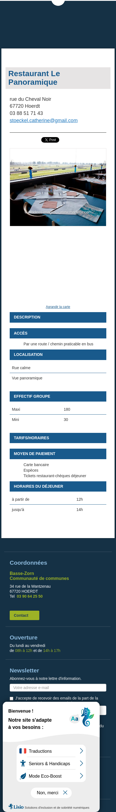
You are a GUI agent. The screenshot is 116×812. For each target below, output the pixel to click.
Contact (21, 615)
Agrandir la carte (58, 307)
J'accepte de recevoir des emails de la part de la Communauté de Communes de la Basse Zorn (56, 700)
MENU (106, 8)
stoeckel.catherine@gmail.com (44, 120)
